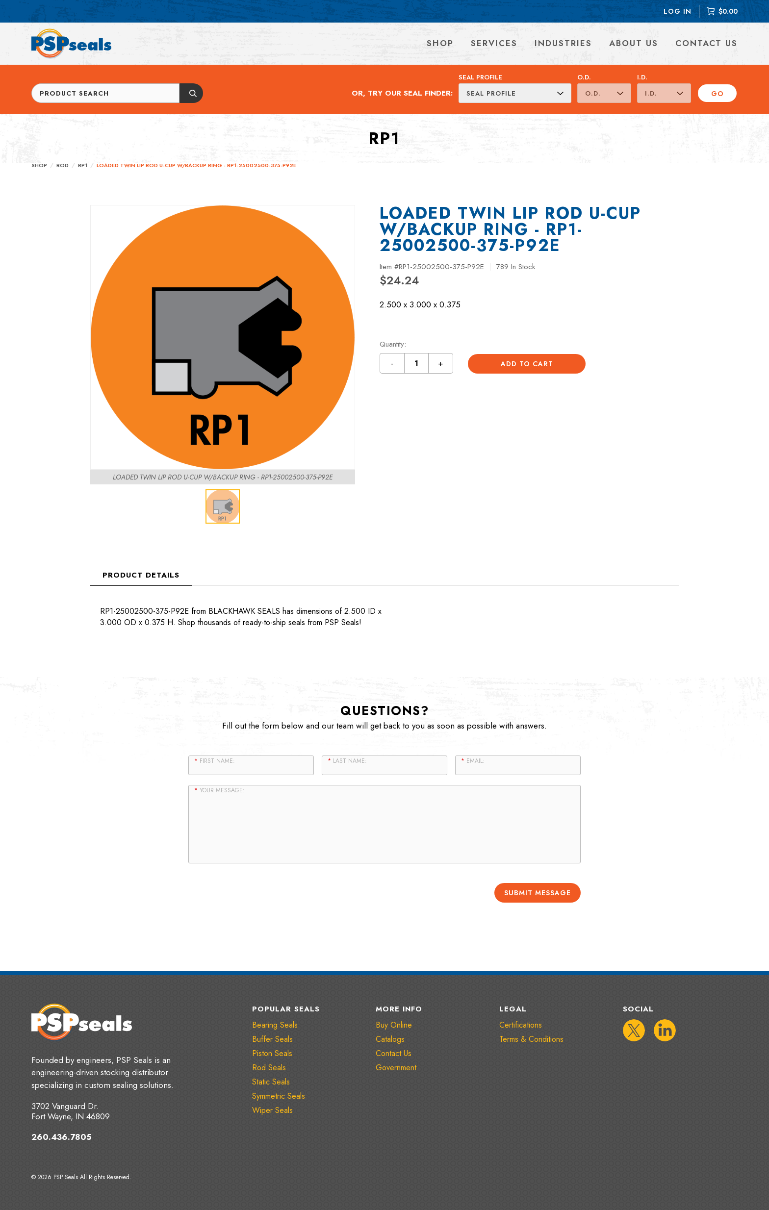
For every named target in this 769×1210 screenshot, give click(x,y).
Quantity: (393, 344)
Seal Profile (480, 77)
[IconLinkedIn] (665, 1030)
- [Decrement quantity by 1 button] (392, 363)
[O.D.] (604, 93)
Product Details (141, 575)
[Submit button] (191, 93)
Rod (62, 165)
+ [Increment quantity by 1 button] (441, 363)
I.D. (642, 77)
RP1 (82, 165)
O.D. (584, 77)
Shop (39, 165)
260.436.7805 (61, 1136)
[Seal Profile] (515, 93)
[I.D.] (664, 93)
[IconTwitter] (634, 1030)
